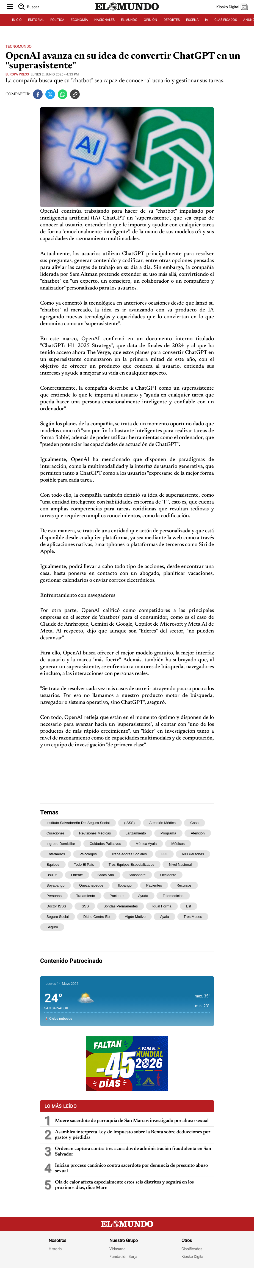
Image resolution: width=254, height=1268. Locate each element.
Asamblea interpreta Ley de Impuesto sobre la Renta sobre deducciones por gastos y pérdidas (132, 1135)
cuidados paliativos (105, 844)
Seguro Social (57, 917)
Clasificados (191, 1249)
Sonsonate (137, 875)
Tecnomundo (18, 46)
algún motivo (135, 917)
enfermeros (55, 854)
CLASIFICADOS (225, 20)
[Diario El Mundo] (127, 10)
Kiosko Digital (192, 1256)
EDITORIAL (36, 20)
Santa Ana (106, 875)
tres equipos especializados (131, 864)
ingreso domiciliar (60, 844)
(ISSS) (129, 823)
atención (198, 833)
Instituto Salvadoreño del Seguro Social (78, 823)
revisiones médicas (95, 833)
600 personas (193, 854)
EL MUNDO (129, 20)
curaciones (55, 833)
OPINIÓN (150, 20)
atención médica (162, 823)
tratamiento (85, 896)
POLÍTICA (57, 20)
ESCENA (192, 20)
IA (206, 20)
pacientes (154, 885)
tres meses (193, 917)
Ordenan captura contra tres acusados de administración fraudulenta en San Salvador (133, 1151)
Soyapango (55, 885)
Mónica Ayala (146, 844)
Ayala (164, 917)
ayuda (143, 896)
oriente (77, 875)
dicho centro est (96, 917)
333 (164, 854)
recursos (184, 885)
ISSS (85, 906)
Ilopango (125, 885)
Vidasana (117, 1249)
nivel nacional (180, 864)
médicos (177, 844)
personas (54, 896)
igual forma (161, 906)
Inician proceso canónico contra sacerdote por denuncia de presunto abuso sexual (131, 1168)
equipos (52, 864)
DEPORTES (172, 20)
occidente (168, 875)
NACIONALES (104, 20)
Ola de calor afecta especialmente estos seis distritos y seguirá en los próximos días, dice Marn (124, 1185)
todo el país (84, 864)
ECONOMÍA (79, 20)
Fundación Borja (123, 1256)
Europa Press (17, 74)
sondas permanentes (120, 906)
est (188, 906)
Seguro (52, 927)
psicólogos (88, 854)
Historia (55, 1249)
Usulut (51, 875)
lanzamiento (135, 833)
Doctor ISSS (56, 906)
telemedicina (173, 896)
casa (194, 823)
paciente (117, 896)
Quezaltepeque (91, 885)
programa (168, 833)
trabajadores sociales (129, 854)
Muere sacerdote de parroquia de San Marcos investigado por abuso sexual (132, 1120)
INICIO (17, 20)
